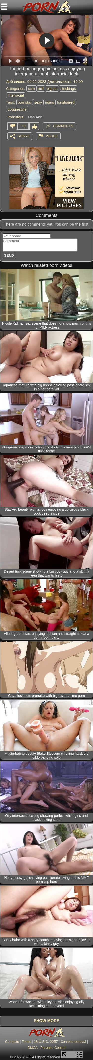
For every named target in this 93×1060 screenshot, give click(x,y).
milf (41, 88)
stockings (68, 88)
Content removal (73, 1042)
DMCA (32, 1048)
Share (24, 136)
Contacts (12, 1042)
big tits (52, 88)
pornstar (24, 102)
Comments (63, 126)
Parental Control (52, 1048)
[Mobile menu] (4, 7)
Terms (26, 1042)
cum (31, 88)
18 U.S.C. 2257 (46, 1042)
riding (49, 102)
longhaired (65, 102)
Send (9, 255)
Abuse (52, 136)
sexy (38, 102)
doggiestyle (17, 109)
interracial (16, 95)
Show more (46, 1021)
